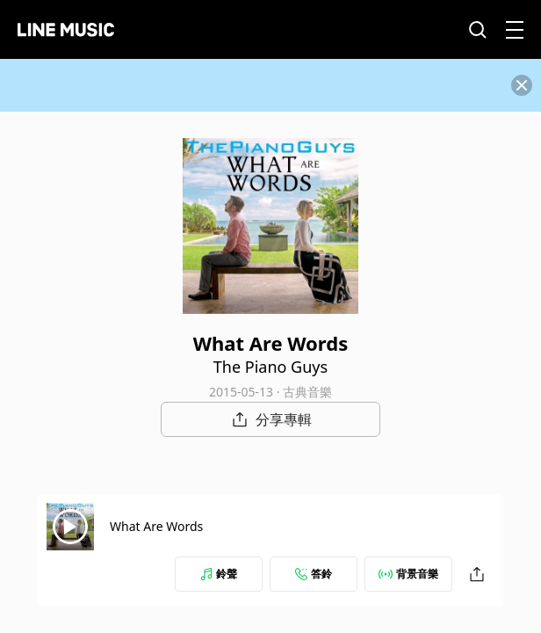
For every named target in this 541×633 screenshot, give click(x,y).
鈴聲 (218, 573)
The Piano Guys (270, 366)
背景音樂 (408, 573)
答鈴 (313, 573)
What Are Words (156, 526)
